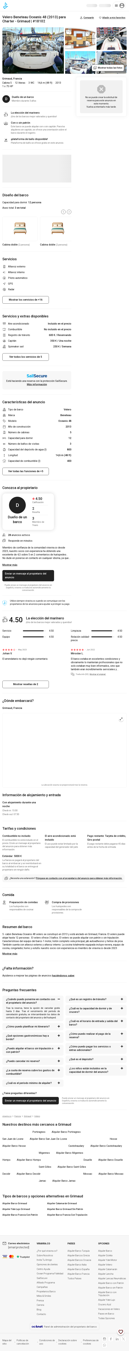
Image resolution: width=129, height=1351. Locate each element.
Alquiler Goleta (105, 1255)
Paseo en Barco (106, 1313)
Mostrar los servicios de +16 (25, 299)
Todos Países (74, 1278)
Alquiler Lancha (105, 1274)
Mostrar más (9, 953)
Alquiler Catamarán (107, 1269)
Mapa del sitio (6, 1342)
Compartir (87, 17)
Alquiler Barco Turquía (78, 1251)
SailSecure (42, 1278)
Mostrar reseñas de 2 (25, 684)
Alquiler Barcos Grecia (79, 1255)
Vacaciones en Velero (109, 1309)
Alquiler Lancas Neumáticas (112, 1278)
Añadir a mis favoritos (112, 17)
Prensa (40, 1300)
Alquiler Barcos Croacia (79, 1260)
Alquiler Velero (105, 1264)
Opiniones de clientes (47, 1264)
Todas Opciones (106, 1318)
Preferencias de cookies (90, 1342)
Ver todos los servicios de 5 (25, 356)
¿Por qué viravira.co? (47, 1251)
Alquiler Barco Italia (77, 1264)
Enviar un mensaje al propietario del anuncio (25, 575)
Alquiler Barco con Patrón (111, 1283)
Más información (37, 384)
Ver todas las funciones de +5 (25, 471)
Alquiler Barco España (78, 1269)
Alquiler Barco (105, 1251)
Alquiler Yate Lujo (106, 1300)
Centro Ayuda (43, 1269)
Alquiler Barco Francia (78, 1274)
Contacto (41, 1314)
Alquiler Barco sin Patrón (110, 1287)
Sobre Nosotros (45, 1255)
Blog (39, 1309)
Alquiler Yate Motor (107, 1260)
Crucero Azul (104, 1304)
